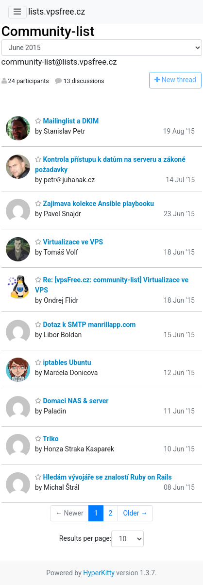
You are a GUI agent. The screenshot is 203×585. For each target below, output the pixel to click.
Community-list (48, 31)
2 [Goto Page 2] (111, 513)
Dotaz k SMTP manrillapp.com (85, 324)
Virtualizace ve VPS (69, 242)
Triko (47, 439)
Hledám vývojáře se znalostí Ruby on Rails (103, 477)
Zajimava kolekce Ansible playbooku (94, 203)
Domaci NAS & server (71, 401)
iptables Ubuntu (63, 362)
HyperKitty (99, 573)
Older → (135, 513)
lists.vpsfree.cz (56, 12)
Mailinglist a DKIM (67, 121)
